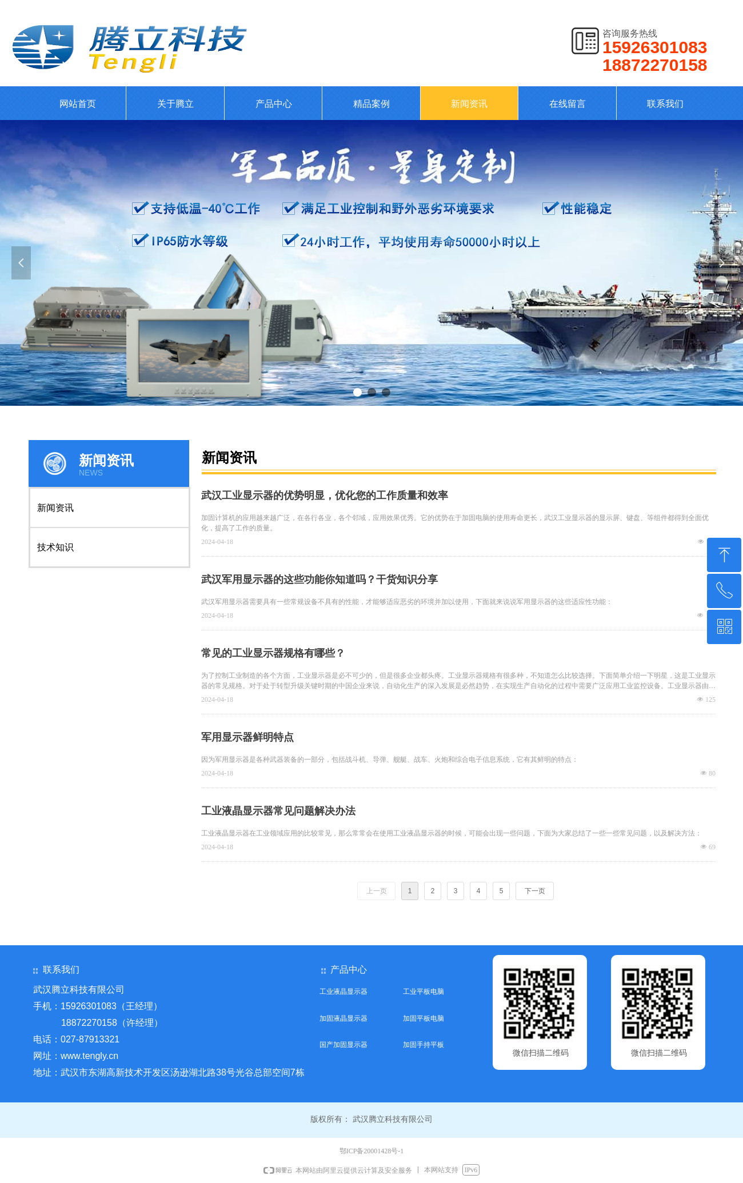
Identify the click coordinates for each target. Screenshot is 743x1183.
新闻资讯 (55, 508)
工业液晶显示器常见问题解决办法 (278, 811)
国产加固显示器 (343, 1045)
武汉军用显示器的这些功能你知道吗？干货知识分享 (319, 579)
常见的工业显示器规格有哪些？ (273, 653)
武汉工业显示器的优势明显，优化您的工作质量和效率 (324, 495)
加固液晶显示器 (343, 1018)
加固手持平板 (423, 1045)
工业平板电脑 (423, 992)
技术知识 (55, 547)
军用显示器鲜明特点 (247, 737)
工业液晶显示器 (343, 992)
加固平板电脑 (423, 1018)
